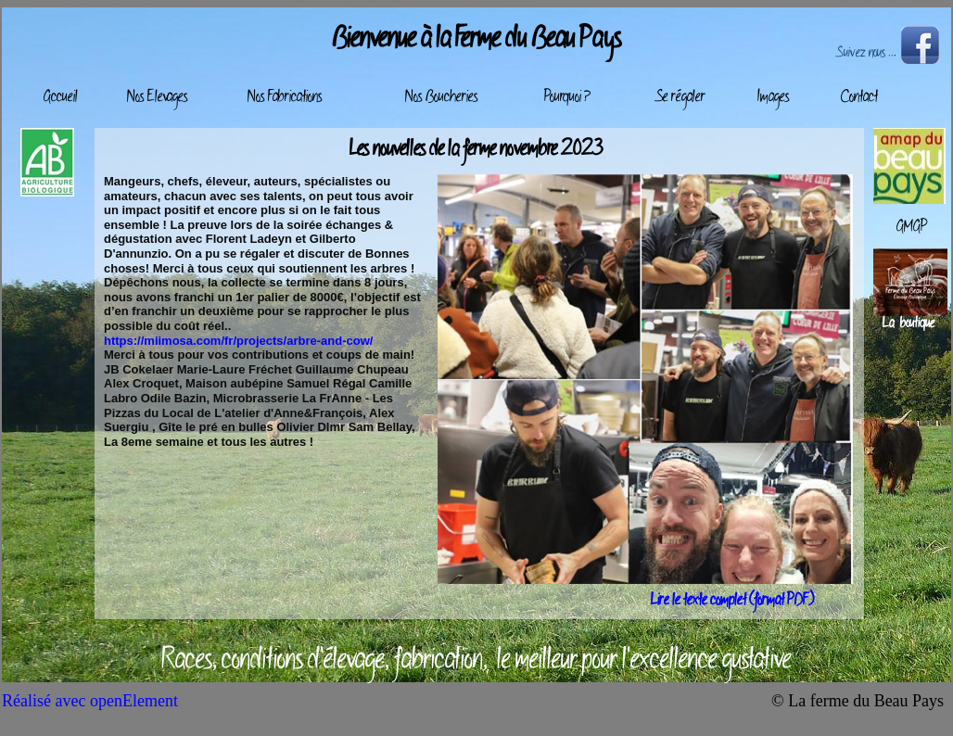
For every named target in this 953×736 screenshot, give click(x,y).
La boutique (908, 324)
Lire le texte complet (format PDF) (732, 601)
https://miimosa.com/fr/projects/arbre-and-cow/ (238, 341)
